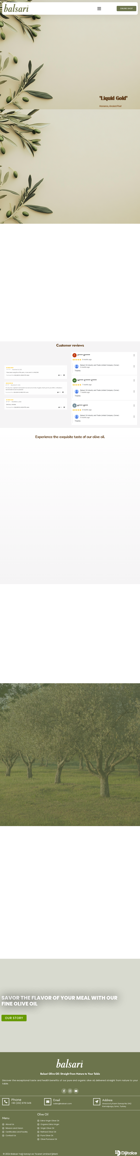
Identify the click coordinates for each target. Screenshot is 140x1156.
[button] (99, 8)
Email (56, 1100)
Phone (16, 1100)
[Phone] (5, 1101)
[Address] (96, 1101)
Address (107, 1100)
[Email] (47, 1101)
